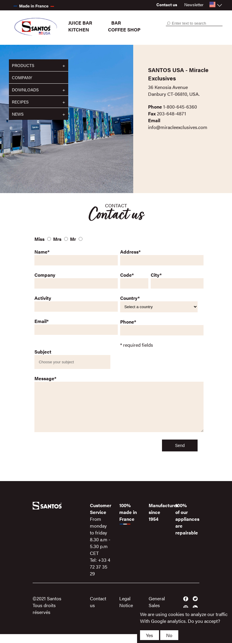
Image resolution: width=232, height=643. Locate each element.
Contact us (166, 4)
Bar (116, 22)
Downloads (25, 90)
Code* (127, 274)
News (17, 114)
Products (23, 65)
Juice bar (80, 22)
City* (156, 274)
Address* (130, 251)
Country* (130, 298)
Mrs (57, 238)
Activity (42, 298)
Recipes (20, 102)
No (169, 635)
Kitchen (78, 29)
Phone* (128, 321)
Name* (42, 251)
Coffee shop (124, 29)
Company (22, 77)
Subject (42, 351)
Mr (73, 238)
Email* (41, 321)
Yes (149, 635)
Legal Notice (126, 610)
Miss (39, 238)
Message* (45, 378)
